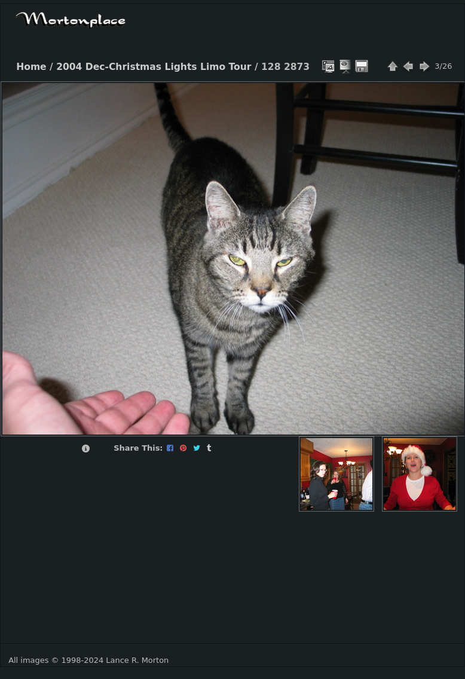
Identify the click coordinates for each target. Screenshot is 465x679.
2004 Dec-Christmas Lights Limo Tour (153, 67)
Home (31, 67)
